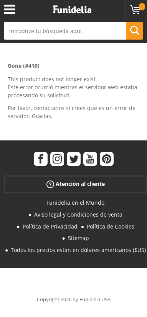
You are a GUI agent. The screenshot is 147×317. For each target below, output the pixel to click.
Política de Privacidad (50, 226)
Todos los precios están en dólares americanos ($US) (78, 250)
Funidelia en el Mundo (75, 202)
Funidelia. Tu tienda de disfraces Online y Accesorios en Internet (72, 9)
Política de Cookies (110, 226)
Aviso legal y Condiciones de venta (78, 214)
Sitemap (78, 238)
